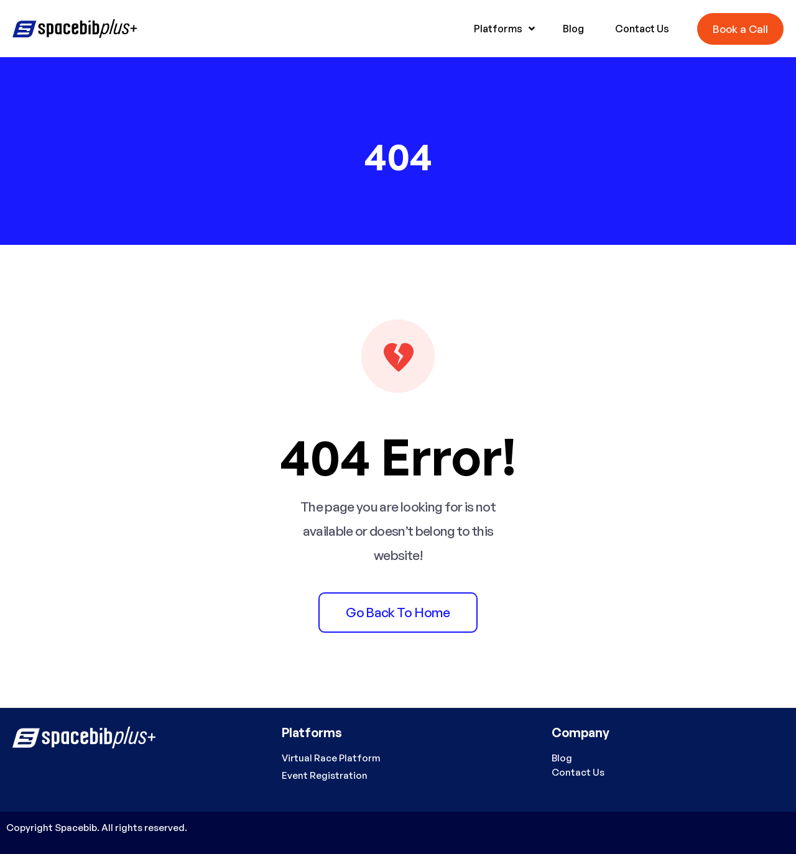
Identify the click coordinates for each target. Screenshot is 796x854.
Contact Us (578, 772)
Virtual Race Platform (331, 758)
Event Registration (325, 775)
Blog (562, 758)
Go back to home (398, 612)
